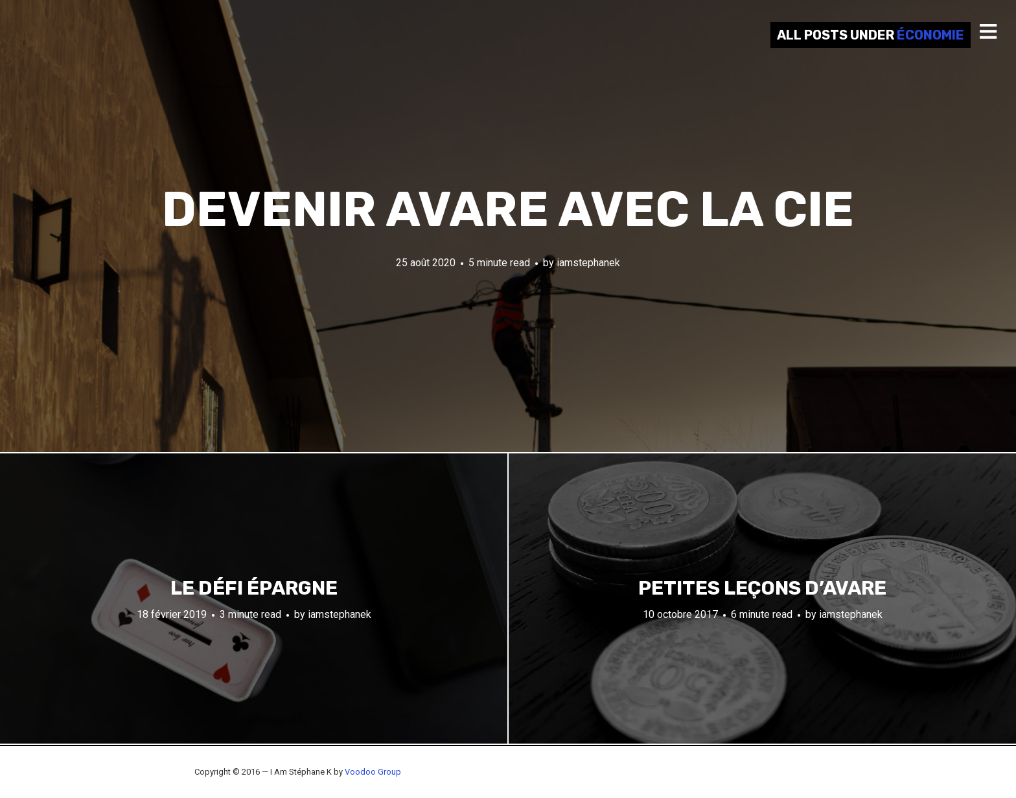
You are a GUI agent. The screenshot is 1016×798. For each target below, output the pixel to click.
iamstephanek (588, 262)
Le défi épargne (254, 588)
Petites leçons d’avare (762, 588)
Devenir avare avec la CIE (508, 209)
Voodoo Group (373, 772)
